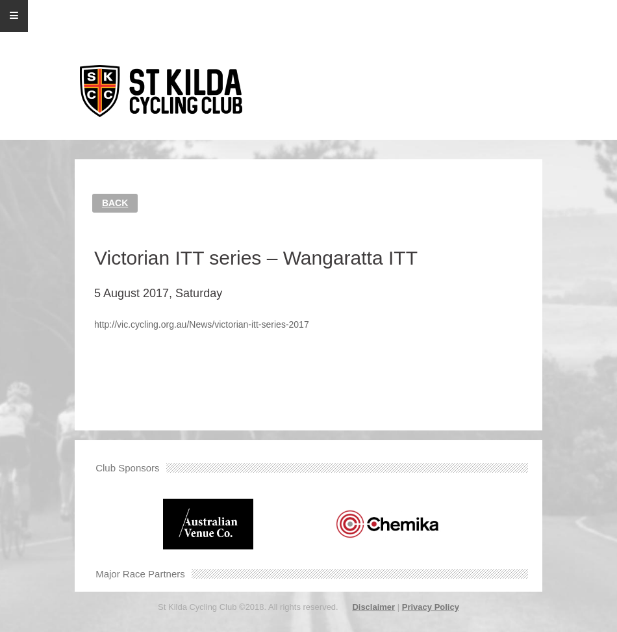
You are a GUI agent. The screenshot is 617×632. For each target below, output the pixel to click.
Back (115, 203)
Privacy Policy (430, 607)
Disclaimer (373, 607)
